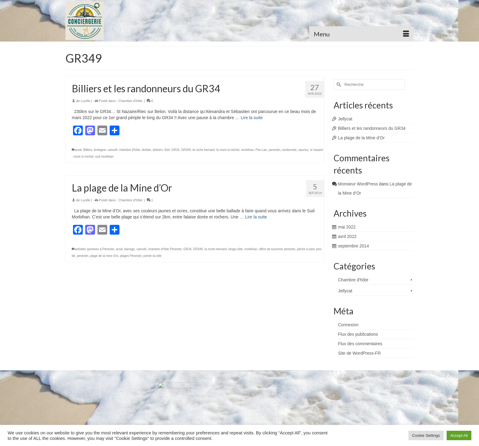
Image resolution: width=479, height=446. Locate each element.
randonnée (289, 150)
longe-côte (236, 249)
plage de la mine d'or (104, 256)
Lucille (85, 101)
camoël (112, 150)
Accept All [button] (459, 435)
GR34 (175, 150)
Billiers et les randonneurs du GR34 (372, 128)
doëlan (146, 150)
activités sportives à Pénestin (94, 249)
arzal (78, 150)
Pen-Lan (261, 150)
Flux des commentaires (360, 343)
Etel (167, 150)
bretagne (100, 150)
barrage (129, 249)
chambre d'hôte (129, 150)
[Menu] (361, 34)
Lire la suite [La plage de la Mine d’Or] (256, 216)
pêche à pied (305, 249)
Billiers (87, 150)
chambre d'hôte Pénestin (165, 249)
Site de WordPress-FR (359, 353)
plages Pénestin (131, 256)
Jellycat (345, 118)
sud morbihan (104, 156)
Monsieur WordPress (358, 183)
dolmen (158, 150)
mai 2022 (347, 227)
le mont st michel (227, 150)
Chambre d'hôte (130, 101)
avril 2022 (347, 236)
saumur (303, 150)
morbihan (247, 150)
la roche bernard (203, 150)
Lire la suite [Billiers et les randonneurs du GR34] (252, 117)
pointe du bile (152, 256)
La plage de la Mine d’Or (361, 137)
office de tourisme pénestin (277, 249)
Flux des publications (358, 334)
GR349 (186, 150)
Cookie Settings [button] (426, 435)
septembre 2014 (353, 245)
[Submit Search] (338, 84)
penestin (274, 150)
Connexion (348, 324)
